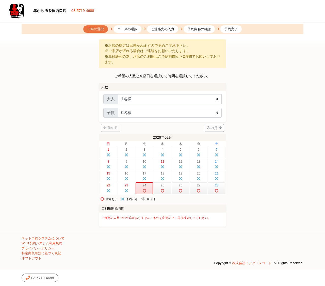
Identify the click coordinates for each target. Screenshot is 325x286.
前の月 (110, 128)
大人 (111, 99)
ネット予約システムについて (43, 238)
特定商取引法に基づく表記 (41, 253)
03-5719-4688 (82, 11)
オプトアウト (31, 258)
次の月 (214, 128)
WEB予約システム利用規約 (42, 243)
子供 (111, 112)
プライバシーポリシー (38, 248)
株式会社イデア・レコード (252, 263)
